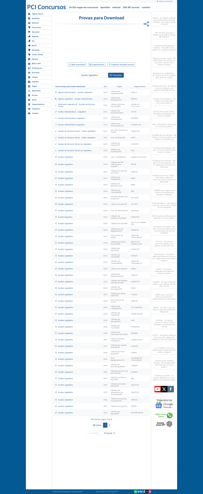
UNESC (134, 269)
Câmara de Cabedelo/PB (116, 307)
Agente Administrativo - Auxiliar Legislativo (74, 92)
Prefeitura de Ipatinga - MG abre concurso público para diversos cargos (164, 147)
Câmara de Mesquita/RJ (116, 320)
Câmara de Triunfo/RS (115, 327)
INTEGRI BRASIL (137, 413)
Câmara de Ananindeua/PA (117, 112)
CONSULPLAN (136, 340)
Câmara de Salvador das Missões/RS (119, 281)
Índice (97, 425)
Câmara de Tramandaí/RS (116, 262)
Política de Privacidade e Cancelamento (67, 492)
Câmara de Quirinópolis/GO (117, 125)
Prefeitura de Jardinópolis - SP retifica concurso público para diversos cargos (164, 73)
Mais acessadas (77, 64)
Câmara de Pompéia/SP (116, 178)
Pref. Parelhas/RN (118, 138)
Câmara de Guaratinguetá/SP (118, 365)
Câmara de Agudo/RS (115, 249)
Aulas (32, 99)
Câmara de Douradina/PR (116, 288)
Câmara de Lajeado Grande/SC (119, 346)
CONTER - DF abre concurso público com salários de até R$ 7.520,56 (164, 281)
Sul (31, 40)
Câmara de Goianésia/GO (116, 118)
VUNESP (134, 365)
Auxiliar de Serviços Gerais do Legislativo (73, 144)
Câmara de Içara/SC (119, 269)
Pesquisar (116, 75)
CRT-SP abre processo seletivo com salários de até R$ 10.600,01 (164, 32)
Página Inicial (35, 13)
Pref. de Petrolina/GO (119, 210)
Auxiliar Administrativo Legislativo (70, 118)
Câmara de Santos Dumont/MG (118, 243)
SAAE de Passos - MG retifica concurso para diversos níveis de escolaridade (164, 203)
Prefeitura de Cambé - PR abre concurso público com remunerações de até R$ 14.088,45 (164, 227)
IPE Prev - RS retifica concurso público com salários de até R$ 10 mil (164, 241)
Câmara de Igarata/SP (115, 413)
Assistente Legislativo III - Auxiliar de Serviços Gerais (75, 105)
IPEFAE (133, 164)
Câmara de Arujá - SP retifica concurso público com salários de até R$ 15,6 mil (164, 85)
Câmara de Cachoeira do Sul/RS (119, 333)
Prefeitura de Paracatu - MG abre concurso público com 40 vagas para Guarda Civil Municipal (164, 161)
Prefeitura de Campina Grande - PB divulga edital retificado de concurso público (164, 361)
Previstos (33, 72)
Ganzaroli (135, 198)
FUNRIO (134, 353)
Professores (35, 68)
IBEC (133, 191)
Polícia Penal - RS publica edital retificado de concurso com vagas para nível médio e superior (164, 255)
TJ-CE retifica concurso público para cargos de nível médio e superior (164, 347)
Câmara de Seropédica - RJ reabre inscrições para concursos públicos (164, 98)
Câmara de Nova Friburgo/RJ (118, 340)
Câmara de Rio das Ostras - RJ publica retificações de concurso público (164, 111)
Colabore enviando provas (121, 64)
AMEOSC (134, 172)
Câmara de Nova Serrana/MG (118, 105)
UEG (132, 150)
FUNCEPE (134, 144)
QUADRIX (134, 118)
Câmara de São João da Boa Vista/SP (117, 164)
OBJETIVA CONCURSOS (136, 236)
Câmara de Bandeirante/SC (117, 275)
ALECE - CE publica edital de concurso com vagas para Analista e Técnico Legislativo (164, 335)
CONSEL (134, 294)
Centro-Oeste (35, 54)
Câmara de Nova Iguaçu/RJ (118, 353)
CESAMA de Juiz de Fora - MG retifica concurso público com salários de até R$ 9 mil (164, 135)
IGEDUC (134, 92)
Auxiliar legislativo (63, 217)
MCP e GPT (34, 63)
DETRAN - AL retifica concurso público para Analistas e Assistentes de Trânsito (164, 321)
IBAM (133, 185)
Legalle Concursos (138, 157)
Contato (33, 113)
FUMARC (134, 256)
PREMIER (134, 333)
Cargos (33, 77)
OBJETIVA (135, 385)
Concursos (34, 27)
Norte (32, 45)
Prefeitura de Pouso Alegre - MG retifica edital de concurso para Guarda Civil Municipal (164, 176)
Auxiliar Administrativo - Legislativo (70, 112)
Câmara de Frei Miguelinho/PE (117, 230)
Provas (33, 95)
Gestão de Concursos (135, 105)
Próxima (109, 433)
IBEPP (133, 178)
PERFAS (134, 99)
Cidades (33, 81)
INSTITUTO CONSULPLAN (136, 243)
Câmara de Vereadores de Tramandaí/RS (117, 392)
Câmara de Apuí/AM (119, 223)
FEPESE (134, 406)
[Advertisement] (80, 43)
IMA (132, 378)
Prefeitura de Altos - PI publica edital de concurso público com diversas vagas (164, 375)
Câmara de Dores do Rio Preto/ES (119, 372)
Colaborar (34, 108)
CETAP (133, 112)
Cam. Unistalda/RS (118, 157)
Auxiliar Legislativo (64, 157)
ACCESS (134, 204)
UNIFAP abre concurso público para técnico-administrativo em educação (164, 294)
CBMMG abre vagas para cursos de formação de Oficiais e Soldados (164, 190)
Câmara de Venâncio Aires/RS (118, 217)
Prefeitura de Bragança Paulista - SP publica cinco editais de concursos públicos (164, 45)
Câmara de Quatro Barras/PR (118, 385)
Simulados (34, 90)
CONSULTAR (136, 125)
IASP (133, 320)
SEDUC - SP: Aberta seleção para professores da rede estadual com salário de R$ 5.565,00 (164, 18)
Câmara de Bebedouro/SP (116, 185)
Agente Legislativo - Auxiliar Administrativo (74, 99)
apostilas (105, 7)
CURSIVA (134, 346)
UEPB (133, 138)
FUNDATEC (135, 131)
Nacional (33, 31)
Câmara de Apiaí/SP (119, 204)
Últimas (33, 59)
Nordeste (33, 49)
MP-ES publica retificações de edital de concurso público (164, 214)
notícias (116, 7)
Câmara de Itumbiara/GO (116, 150)
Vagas (32, 86)
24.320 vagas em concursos (83, 7)
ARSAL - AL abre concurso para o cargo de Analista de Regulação (164, 307)
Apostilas (33, 18)
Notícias (33, 22)
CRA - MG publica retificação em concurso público (164, 123)
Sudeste (33, 36)
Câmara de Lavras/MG (115, 256)
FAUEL (133, 288)
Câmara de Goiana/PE (115, 314)
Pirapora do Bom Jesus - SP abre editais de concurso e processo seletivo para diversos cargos (164, 59)
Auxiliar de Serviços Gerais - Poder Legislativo (75, 131)
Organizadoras (36, 104)
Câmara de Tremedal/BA (116, 191)
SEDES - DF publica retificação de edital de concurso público (164, 269)
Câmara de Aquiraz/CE (115, 144)
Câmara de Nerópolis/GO (116, 99)
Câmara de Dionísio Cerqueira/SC (119, 400)
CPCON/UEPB (136, 307)
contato (146, 7)
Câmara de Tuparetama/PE (117, 92)
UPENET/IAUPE (137, 314)
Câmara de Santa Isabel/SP (118, 294)
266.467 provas (131, 7)
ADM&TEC (135, 230)
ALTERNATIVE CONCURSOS (136, 359)
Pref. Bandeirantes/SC (118, 359)
